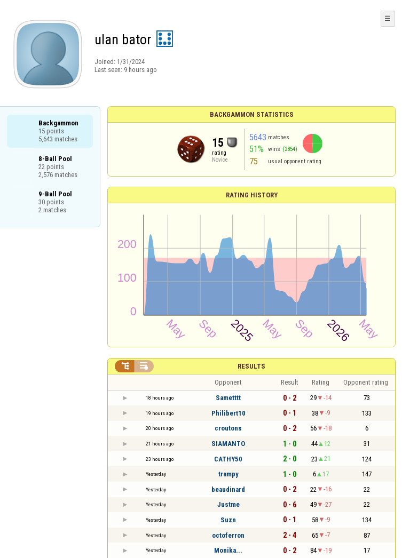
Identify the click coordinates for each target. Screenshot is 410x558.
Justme (228, 504)
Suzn (228, 520)
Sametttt (228, 398)
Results (251, 366)
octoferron (228, 535)
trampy (228, 474)
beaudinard (228, 489)
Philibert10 (228, 413)
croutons (228, 428)
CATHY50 (228, 459)
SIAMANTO (228, 444)
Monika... (228, 550)
